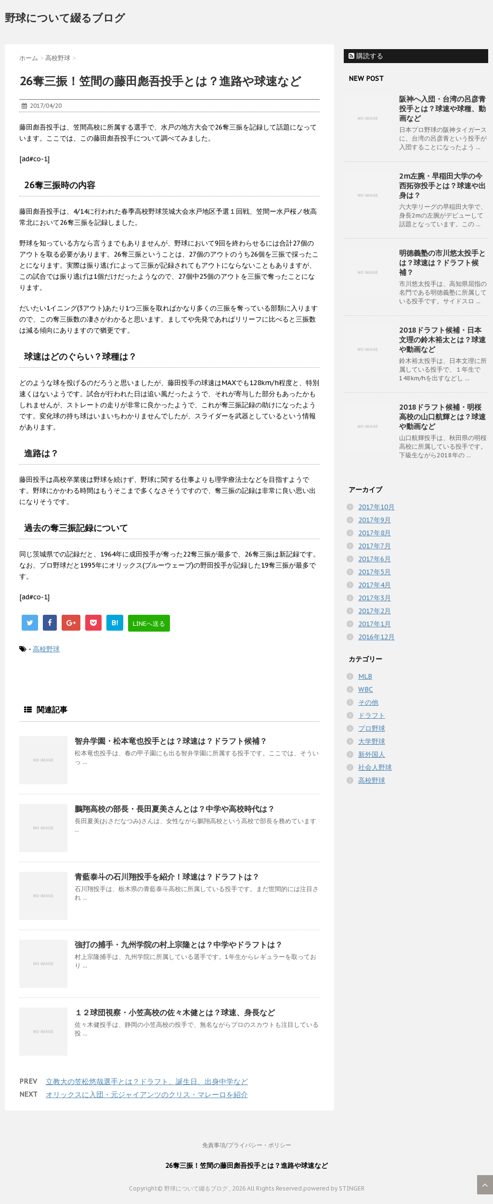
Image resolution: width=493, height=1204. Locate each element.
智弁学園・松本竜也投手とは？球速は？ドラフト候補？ (171, 741)
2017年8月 (374, 533)
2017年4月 (374, 585)
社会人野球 (375, 767)
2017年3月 (374, 598)
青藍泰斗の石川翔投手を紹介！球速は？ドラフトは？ (167, 876)
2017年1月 (374, 624)
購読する (366, 56)
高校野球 (46, 649)
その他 (368, 702)
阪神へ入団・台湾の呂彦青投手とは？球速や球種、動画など (442, 108)
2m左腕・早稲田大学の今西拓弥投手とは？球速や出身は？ (442, 185)
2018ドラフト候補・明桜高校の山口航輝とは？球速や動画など (442, 416)
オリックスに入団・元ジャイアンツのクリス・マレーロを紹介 (147, 1094)
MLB (365, 676)
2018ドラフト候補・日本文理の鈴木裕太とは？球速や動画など (442, 339)
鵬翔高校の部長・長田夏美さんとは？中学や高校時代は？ (175, 809)
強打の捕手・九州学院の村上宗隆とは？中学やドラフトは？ (179, 944)
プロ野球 (371, 728)
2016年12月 (376, 637)
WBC (365, 689)
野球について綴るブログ (65, 18)
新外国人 (371, 754)
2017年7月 (374, 546)
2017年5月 (374, 572)
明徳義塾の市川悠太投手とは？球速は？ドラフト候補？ (442, 262)
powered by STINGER (333, 1188)
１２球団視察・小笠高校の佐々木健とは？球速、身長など (175, 1012)
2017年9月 (374, 520)
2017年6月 (374, 559)
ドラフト (371, 715)
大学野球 (371, 741)
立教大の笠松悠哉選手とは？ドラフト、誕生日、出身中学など (147, 1081)
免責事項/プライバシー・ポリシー (246, 1145)
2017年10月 (376, 507)
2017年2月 (374, 611)
